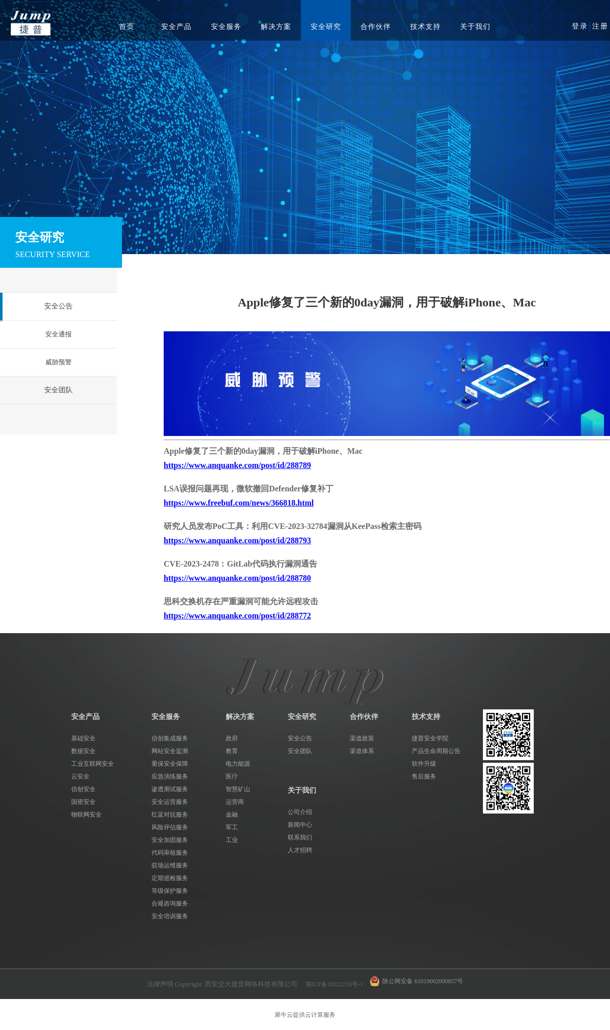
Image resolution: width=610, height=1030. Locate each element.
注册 (600, 26)
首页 (126, 26)
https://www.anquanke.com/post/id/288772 (237, 615)
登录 (580, 26)
